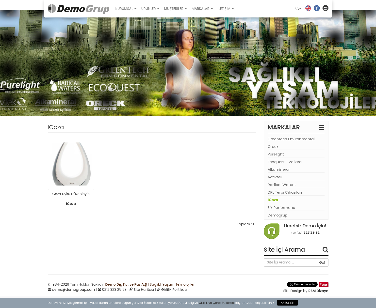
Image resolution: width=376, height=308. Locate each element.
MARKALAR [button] (202, 8)
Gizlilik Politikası (174, 289)
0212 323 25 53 (114, 289)
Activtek (275, 177)
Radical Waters (281, 184)
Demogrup (277, 215)
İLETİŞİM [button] (226, 8)
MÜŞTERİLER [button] (175, 8)
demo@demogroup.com (73, 289)
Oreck (273, 146)
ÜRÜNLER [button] (150, 8)
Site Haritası (144, 289)
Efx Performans (281, 207)
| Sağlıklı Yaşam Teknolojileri (150, 284)
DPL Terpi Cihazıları (285, 192)
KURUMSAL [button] (125, 8)
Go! (322, 262)
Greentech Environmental (291, 138)
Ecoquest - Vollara (285, 161)
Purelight (276, 154)
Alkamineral (279, 169)
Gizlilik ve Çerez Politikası (217, 303)
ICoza (273, 199)
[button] (298, 8)
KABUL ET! (287, 303)
